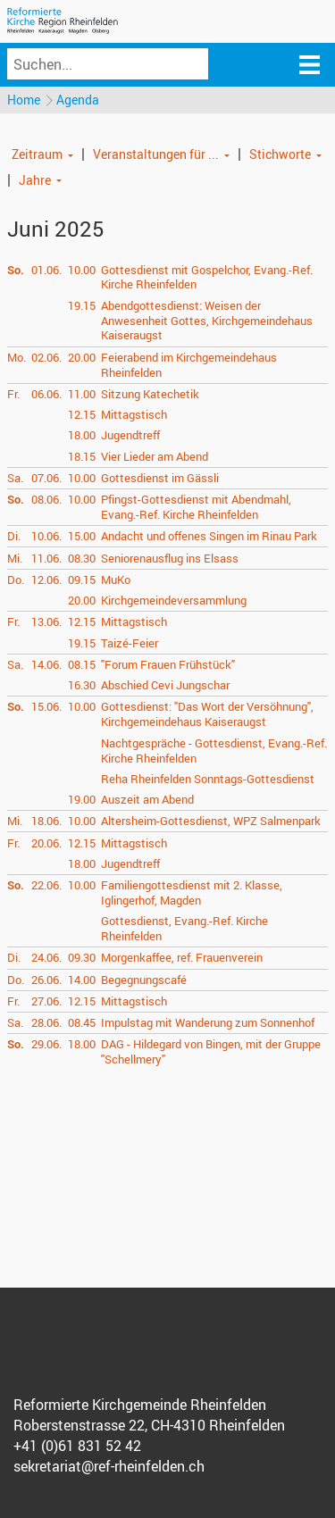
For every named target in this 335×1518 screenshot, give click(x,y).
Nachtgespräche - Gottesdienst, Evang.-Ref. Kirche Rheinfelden (214, 750)
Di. (14, 536)
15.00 (82, 536)
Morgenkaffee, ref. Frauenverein (182, 957)
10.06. (46, 536)
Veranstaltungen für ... (156, 154)
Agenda (77, 99)
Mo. (16, 357)
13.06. (46, 621)
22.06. (46, 885)
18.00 (82, 435)
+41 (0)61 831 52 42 (77, 1445)
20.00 (82, 357)
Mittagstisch (134, 414)
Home (23, 99)
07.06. (46, 478)
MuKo (115, 579)
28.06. (46, 1022)
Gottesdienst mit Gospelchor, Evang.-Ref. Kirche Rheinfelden (207, 277)
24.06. (46, 957)
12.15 (82, 414)
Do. (15, 579)
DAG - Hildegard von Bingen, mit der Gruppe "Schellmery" (211, 1051)
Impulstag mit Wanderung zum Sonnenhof (207, 1022)
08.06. (46, 499)
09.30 (82, 957)
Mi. (14, 558)
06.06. (46, 394)
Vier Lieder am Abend (154, 456)
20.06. (46, 843)
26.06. (46, 980)
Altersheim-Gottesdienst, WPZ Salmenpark (211, 821)
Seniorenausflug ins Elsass (170, 558)
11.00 (82, 394)
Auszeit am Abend (147, 799)
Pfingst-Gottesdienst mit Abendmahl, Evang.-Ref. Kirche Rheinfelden (196, 506)
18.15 (82, 456)
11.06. (46, 558)
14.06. (46, 664)
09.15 (82, 579)
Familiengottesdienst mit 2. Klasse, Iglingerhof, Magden (191, 892)
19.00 (82, 799)
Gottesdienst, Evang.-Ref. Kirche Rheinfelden (184, 928)
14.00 (82, 980)
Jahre (35, 179)
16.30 (82, 685)
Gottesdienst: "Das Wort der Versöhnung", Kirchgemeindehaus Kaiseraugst (207, 714)
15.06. (46, 706)
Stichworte (280, 154)
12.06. (46, 579)
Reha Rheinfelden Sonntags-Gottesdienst (207, 779)
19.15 (82, 305)
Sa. (15, 478)
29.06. (46, 1044)
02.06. (46, 357)
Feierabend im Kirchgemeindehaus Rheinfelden (189, 364)
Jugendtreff (130, 435)
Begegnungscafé (144, 980)
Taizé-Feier (129, 643)
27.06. (46, 1001)
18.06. (46, 821)
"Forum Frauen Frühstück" (168, 664)
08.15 (82, 664)
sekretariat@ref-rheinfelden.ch (109, 1466)
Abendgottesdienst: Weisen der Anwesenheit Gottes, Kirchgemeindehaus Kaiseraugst (207, 320)
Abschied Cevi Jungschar (165, 685)
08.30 (82, 558)
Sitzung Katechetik (150, 394)
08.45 (82, 1022)
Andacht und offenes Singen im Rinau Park (209, 536)
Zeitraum (37, 154)
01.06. (46, 270)
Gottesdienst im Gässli (160, 478)
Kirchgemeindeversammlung (174, 600)
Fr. (13, 394)
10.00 (82, 270)
